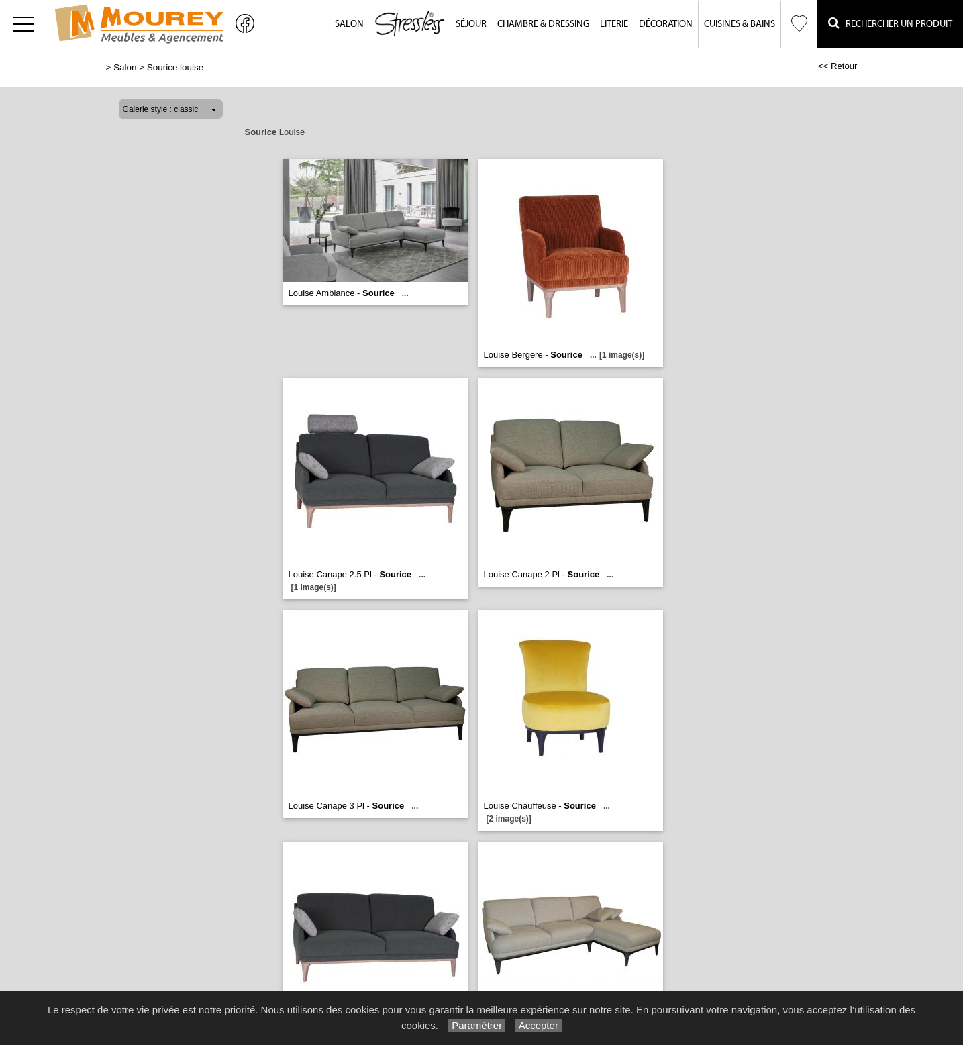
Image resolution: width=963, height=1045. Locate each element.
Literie (614, 24)
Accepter (538, 1025)
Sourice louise (175, 67)
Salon (349, 24)
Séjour (471, 24)
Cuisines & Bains (739, 24)
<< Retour (838, 66)
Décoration (666, 24)
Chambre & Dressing (543, 24)
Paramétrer (477, 1025)
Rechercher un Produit (890, 23)
